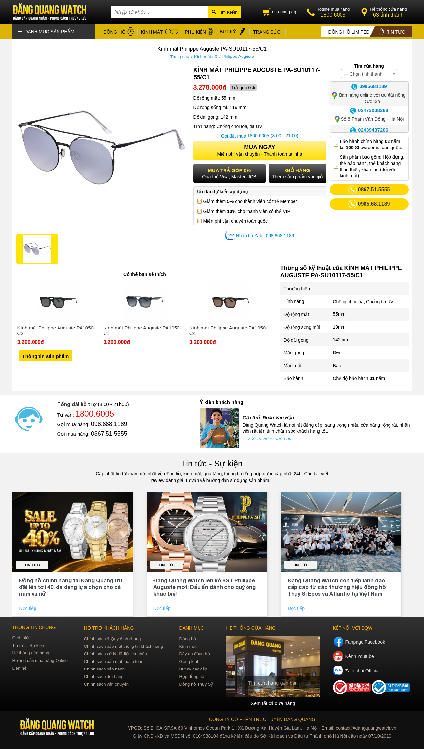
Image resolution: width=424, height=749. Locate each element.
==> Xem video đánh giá (268, 438)
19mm (339, 326)
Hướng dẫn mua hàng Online (40, 659)
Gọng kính (189, 660)
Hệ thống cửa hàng (30, 652)
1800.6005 (258, 135)
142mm (340, 339)
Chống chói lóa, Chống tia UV (363, 301)
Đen (337, 352)
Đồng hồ (187, 638)
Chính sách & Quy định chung (112, 638)
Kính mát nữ (206, 56)
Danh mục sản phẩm (46, 31)
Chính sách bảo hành (104, 668)
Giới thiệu (21, 637)
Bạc (337, 365)
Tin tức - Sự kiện (212, 462)
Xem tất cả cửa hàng (272, 702)
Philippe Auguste (238, 56)
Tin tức (32, 564)
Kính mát (187, 645)
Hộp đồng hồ (191, 675)
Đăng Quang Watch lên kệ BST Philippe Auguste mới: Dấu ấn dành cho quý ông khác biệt (204, 586)
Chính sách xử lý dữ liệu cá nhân (115, 653)
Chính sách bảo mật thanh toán (114, 660)
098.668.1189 (109, 423)
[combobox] (369, 73)
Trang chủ (179, 56)
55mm (339, 313)
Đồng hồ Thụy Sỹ (196, 683)
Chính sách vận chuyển (106, 683)
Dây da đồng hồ (194, 653)
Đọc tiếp (28, 607)
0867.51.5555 (109, 433)
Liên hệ (19, 667)
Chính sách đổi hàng (104, 675)
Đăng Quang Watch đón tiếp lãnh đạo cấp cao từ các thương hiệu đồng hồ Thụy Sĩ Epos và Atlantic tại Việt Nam (337, 586)
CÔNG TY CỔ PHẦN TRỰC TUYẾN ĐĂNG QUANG (262, 718)
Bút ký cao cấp (193, 668)
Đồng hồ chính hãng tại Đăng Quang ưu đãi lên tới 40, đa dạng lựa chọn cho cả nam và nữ (70, 586)
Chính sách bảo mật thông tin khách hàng (123, 645)
